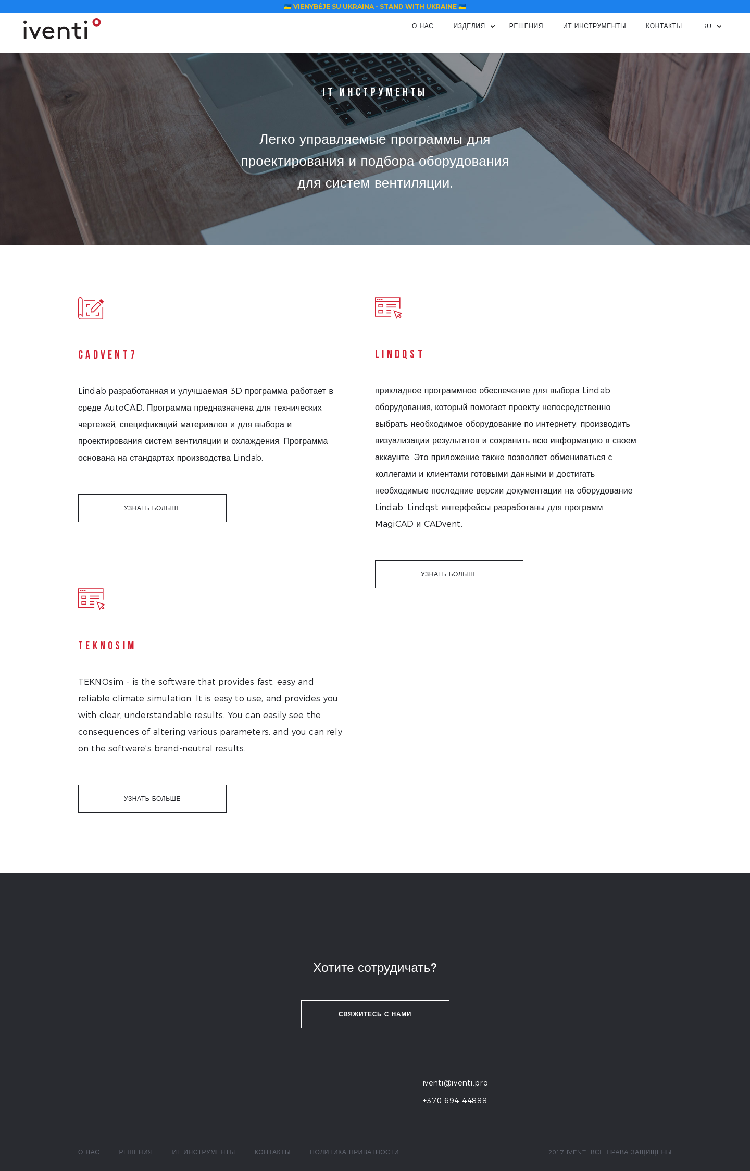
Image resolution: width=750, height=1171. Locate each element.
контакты (664, 26)
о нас (422, 26)
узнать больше (152, 508)
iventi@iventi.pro (456, 1083)
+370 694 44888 (455, 1100)
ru (707, 26)
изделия (469, 26)
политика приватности (354, 1152)
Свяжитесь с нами (375, 1014)
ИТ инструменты (594, 26)
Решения (526, 26)
